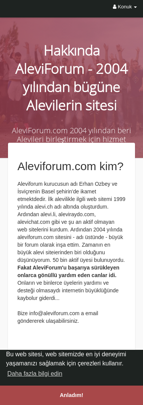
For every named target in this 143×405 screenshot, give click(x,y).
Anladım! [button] (72, 395)
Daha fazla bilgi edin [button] (34, 373)
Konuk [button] (125, 7)
